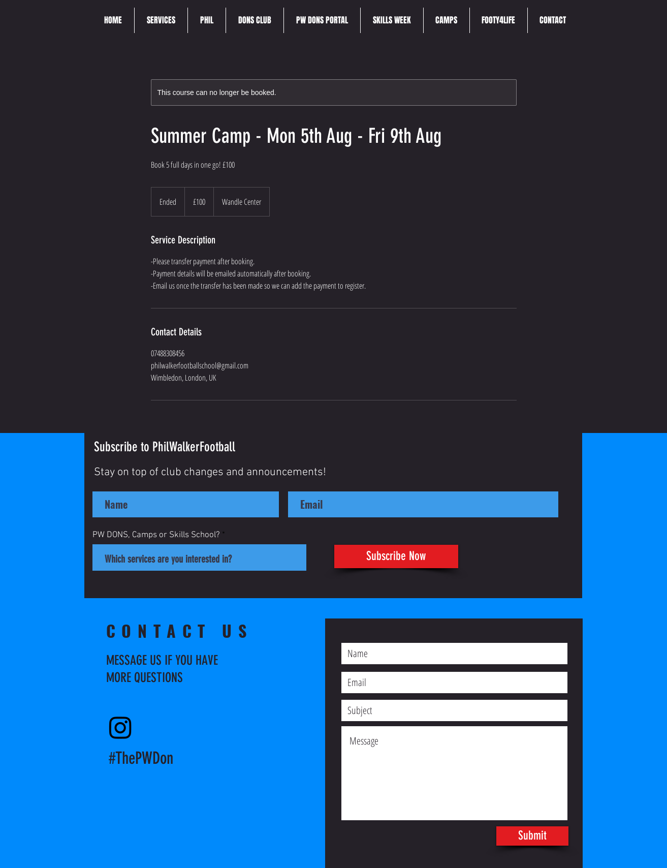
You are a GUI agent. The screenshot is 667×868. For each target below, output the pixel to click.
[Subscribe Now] (396, 556)
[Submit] (532, 836)
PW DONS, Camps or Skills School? (156, 535)
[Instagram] (120, 727)
